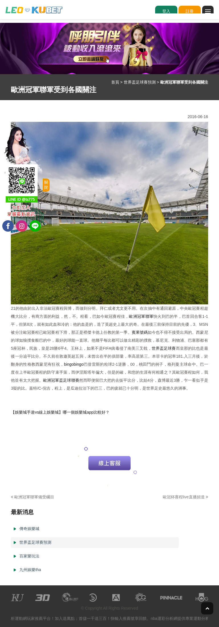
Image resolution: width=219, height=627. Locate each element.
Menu (209, 9)
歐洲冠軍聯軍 (141, 316)
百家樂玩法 (29, 556)
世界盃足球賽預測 (140, 82)
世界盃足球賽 (164, 348)
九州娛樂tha (30, 569)
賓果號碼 (140, 332)
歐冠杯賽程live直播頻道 (185, 497)
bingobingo (74, 364)
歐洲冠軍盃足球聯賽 (61, 380)
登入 (166, 11)
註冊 (190, 11)
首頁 (115, 82)
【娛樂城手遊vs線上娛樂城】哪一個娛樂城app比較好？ (60, 412)
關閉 (46, 185)
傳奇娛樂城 (29, 528)
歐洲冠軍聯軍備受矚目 (32, 497)
